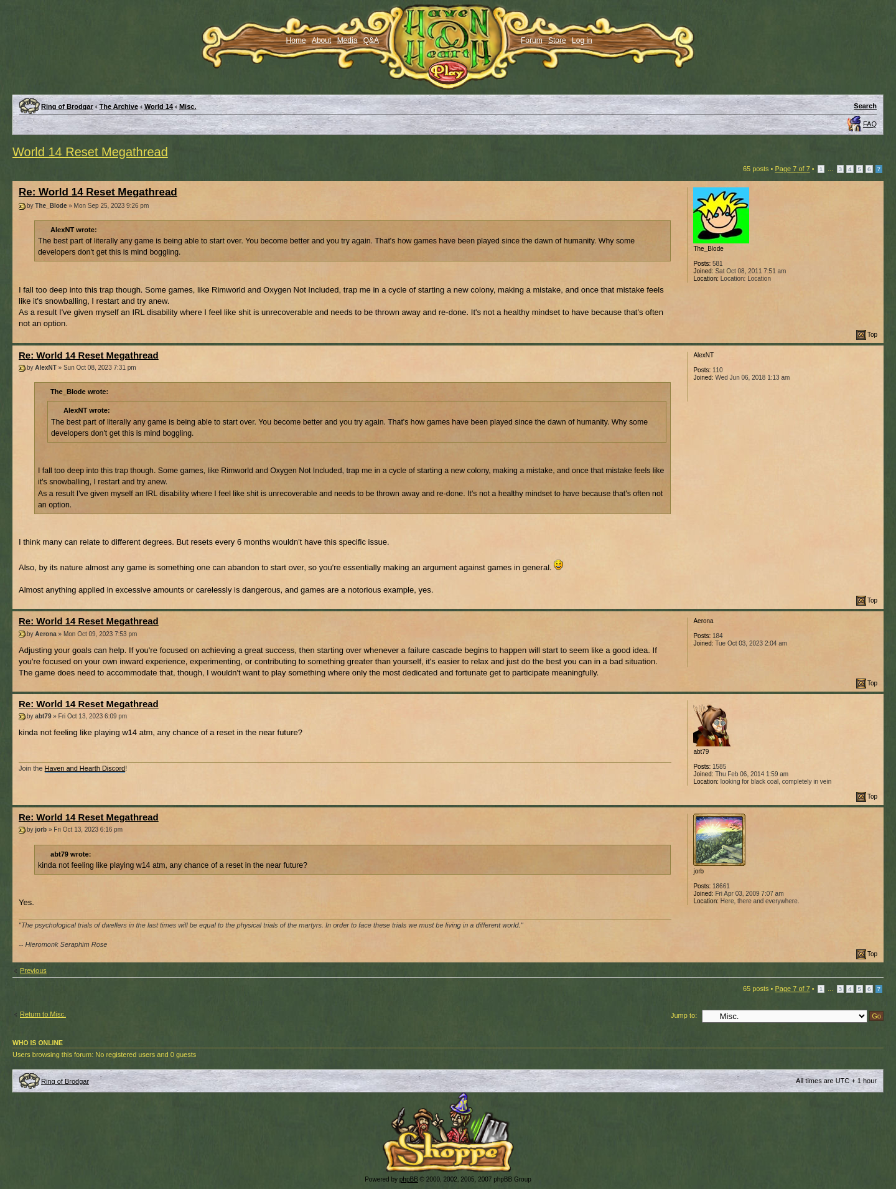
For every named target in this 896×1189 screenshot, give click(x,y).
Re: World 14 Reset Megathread (98, 192)
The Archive (119, 106)
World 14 (158, 106)
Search (865, 106)
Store (557, 40)
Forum (532, 40)
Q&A (371, 40)
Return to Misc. (43, 1014)
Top (872, 334)
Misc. (188, 106)
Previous (33, 970)
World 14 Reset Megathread (90, 152)
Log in (582, 40)
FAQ (870, 124)
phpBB (408, 1179)
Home (296, 40)
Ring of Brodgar (67, 106)
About (321, 40)
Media (347, 40)
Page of (792, 168)
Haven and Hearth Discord (85, 768)
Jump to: (684, 1015)
